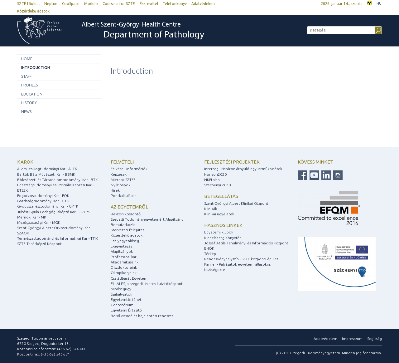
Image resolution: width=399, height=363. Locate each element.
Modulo (91, 4)
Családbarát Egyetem (129, 278)
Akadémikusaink (124, 262)
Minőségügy (121, 289)
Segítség (374, 338)
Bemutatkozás (123, 225)
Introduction (35, 68)
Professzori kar (124, 257)
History (29, 103)
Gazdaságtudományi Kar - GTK (43, 201)
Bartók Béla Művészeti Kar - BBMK (46, 174)
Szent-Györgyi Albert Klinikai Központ (236, 203)
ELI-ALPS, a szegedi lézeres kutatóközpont (147, 284)
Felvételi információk (129, 169)
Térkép (210, 254)
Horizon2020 (215, 174)
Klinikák (210, 209)
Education (31, 94)
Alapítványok (122, 251)
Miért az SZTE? (123, 180)
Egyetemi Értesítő (126, 310)
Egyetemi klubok (218, 232)
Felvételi (122, 161)
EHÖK (209, 248)
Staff (26, 76)
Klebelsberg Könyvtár (222, 238)
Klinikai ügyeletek (219, 214)
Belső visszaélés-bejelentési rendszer (142, 316)
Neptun (50, 4)
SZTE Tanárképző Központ (39, 244)
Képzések (119, 174)
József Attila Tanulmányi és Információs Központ (246, 243)
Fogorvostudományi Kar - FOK (43, 196)
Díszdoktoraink (124, 267)
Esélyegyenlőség (125, 241)
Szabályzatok (121, 294)
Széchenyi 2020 (217, 185)
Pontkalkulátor (123, 196)
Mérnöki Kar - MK (31, 217)
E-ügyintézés (121, 246)
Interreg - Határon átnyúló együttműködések (243, 169)
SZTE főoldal (28, 4)
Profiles (29, 85)
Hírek (115, 190)
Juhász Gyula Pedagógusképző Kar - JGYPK (53, 212)
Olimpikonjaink (124, 273)
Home (26, 59)
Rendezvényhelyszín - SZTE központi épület (241, 259)
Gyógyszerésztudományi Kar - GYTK (47, 206)
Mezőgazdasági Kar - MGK (38, 222)
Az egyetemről (129, 206)
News (26, 112)
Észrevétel (149, 4)
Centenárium (122, 305)
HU (379, 3)
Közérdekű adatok (33, 11)
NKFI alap (212, 180)
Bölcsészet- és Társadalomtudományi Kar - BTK (57, 180)
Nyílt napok (120, 185)
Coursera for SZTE (119, 4)
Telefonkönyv (175, 4)
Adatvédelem (203, 4)
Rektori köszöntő (126, 214)
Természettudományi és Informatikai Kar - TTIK (57, 238)
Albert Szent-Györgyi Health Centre (143, 31)
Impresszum (352, 338)
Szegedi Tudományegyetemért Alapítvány (147, 219)
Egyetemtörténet (126, 299)
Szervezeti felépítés (127, 230)
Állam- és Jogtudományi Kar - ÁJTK (47, 169)
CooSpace (70, 4)
